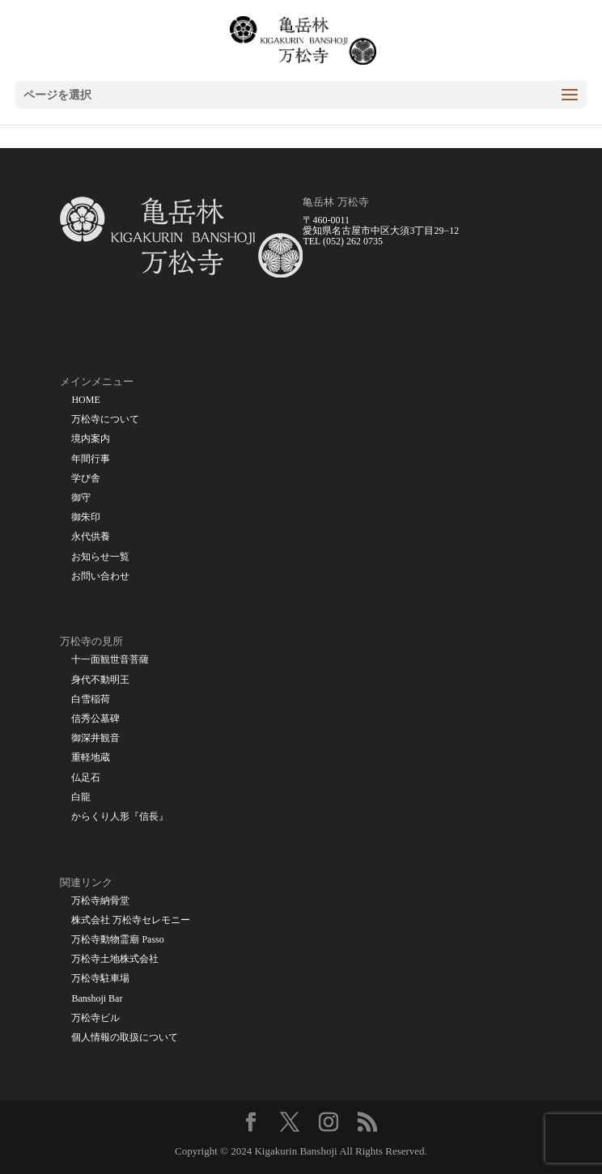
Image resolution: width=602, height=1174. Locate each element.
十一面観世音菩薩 (110, 660)
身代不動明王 (100, 680)
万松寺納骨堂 (100, 901)
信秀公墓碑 (95, 719)
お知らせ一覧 (100, 557)
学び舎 (85, 478)
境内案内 (90, 439)
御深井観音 (95, 738)
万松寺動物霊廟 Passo (117, 940)
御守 (81, 498)
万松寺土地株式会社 (115, 959)
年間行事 (90, 459)
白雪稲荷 (90, 699)
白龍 (81, 797)
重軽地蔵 (90, 757)
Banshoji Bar (96, 999)
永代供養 (90, 537)
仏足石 (85, 778)
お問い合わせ (100, 576)
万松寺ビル (95, 1018)
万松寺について (105, 419)
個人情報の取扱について (124, 1037)
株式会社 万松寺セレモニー (130, 920)
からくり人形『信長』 (119, 817)
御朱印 (85, 517)
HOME (85, 400)
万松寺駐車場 (100, 978)
